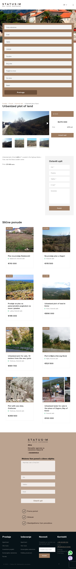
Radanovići (13, 258)
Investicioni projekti (8, 549)
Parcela (4, 556)
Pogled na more (11, 71)
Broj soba (9, 63)
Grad (7, 34)
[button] (26, 123)
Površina (8, 56)
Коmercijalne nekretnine (9, 553)
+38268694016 (33, 453)
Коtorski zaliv (21, 258)
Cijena (8, 42)
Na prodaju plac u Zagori (55, 256)
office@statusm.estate (64, 547)
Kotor (48, 308)
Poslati (44, 555)
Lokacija (8, 49)
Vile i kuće (5, 546)
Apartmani (5, 542)
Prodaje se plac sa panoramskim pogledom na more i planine (19, 305)
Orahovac (13, 361)
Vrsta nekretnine (11, 27)
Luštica (12, 311)
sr (64, 5)
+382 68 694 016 (62, 542)
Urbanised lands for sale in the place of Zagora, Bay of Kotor (56, 408)
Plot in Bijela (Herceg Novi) (56, 356)
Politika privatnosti (26, 553)
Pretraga (20, 92)
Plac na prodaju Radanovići (19, 256)
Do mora (9, 78)
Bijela (47, 358)
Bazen (8, 85)
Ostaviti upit (62, 135)
